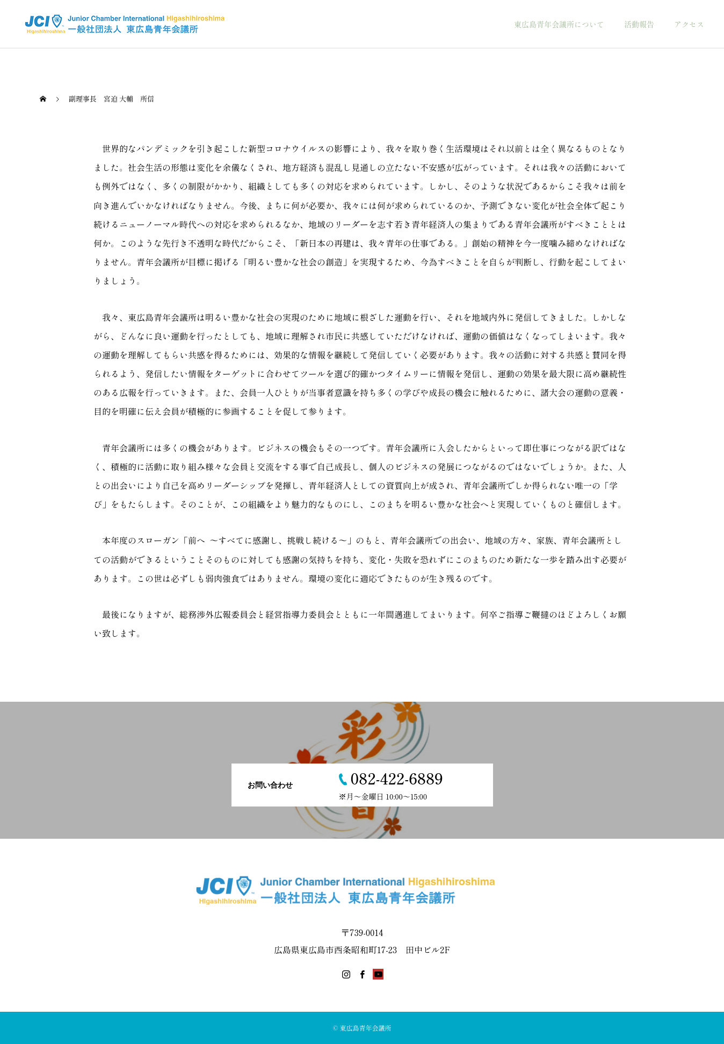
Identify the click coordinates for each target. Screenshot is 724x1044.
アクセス (689, 24)
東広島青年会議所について (559, 24)
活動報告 (639, 24)
